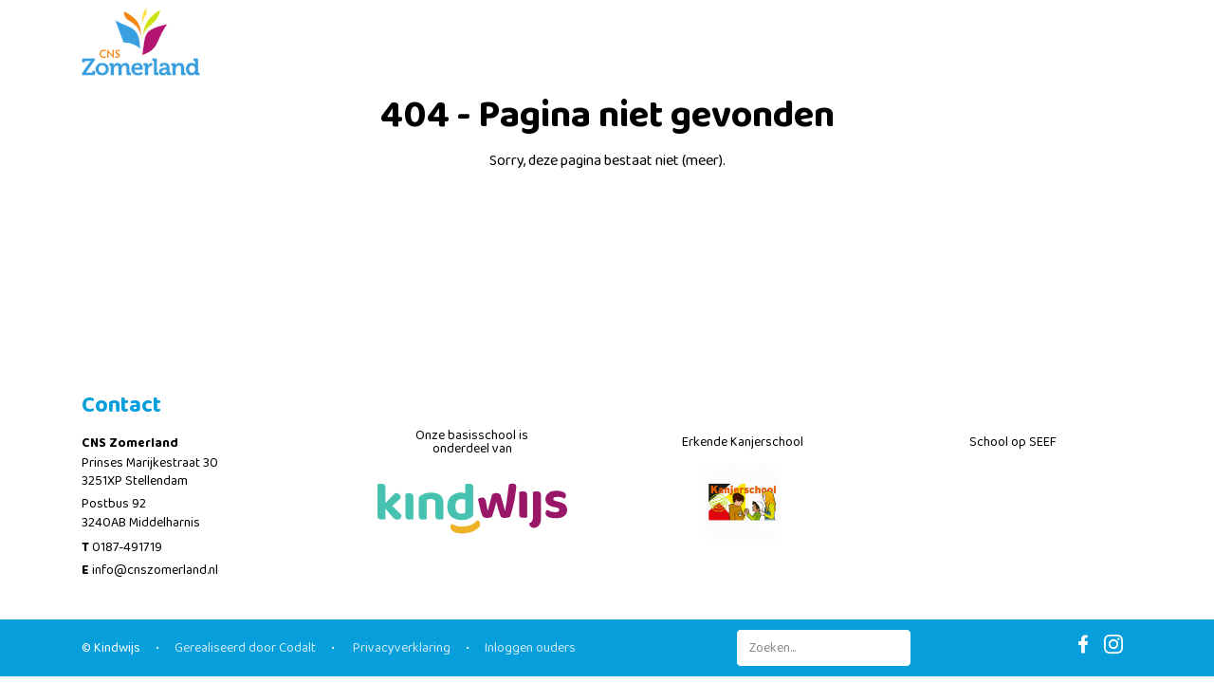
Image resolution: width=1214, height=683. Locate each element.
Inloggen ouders (530, 647)
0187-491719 (127, 547)
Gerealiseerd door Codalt (245, 647)
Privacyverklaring (400, 647)
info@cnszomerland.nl (155, 570)
